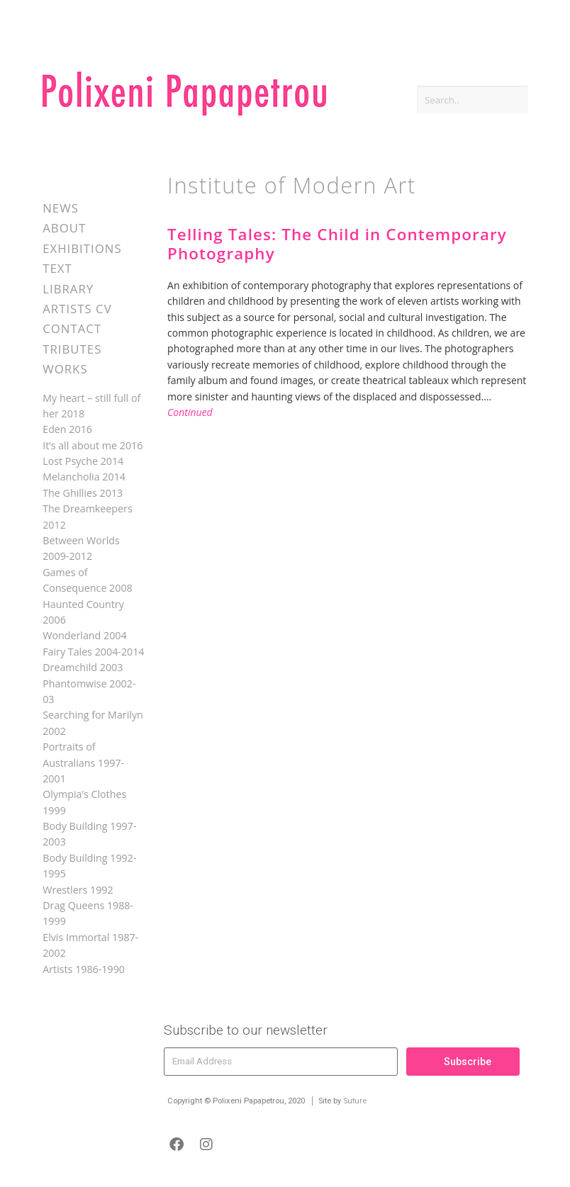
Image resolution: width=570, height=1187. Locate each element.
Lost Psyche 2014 (83, 461)
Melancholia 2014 (84, 476)
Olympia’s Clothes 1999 (84, 801)
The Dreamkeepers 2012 (88, 516)
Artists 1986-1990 (84, 969)
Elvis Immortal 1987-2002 (90, 945)
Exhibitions (82, 248)
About (64, 228)
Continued (190, 412)
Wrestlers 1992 (78, 889)
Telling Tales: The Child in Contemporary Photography (337, 243)
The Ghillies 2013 (83, 493)
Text (57, 268)
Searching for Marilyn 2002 (93, 722)
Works (65, 369)
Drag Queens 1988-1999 (88, 913)
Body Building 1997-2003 (89, 833)
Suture (355, 1101)
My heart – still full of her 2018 (91, 405)
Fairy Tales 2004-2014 (93, 651)
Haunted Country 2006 (83, 611)
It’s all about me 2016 (92, 445)
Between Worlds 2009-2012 (81, 548)
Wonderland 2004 (84, 635)
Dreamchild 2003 (83, 667)
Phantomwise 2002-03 (89, 691)
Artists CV (77, 308)
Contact (72, 328)
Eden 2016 (67, 429)
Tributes (72, 349)
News (61, 208)
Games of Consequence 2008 (88, 580)
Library (68, 289)
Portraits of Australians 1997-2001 (83, 762)
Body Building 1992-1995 (89, 865)
